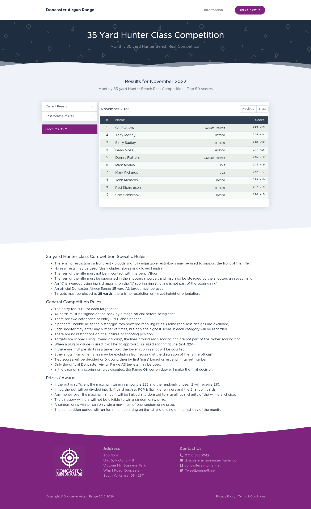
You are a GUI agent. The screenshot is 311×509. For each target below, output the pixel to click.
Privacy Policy (225, 496)
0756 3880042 (194, 455)
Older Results (54, 129)
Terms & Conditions (251, 496)
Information (213, 10)
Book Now (250, 10)
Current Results (69, 106)
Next (262, 108)
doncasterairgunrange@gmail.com (209, 460)
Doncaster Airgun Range (70, 10)
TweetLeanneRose (197, 470)
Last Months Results (69, 116)
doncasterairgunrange (200, 465)
